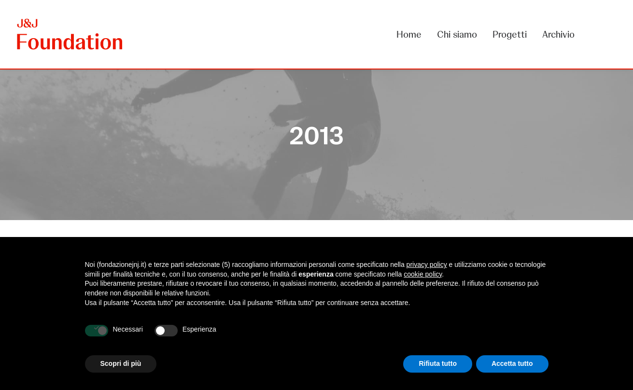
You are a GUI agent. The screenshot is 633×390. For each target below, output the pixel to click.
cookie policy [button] (423, 274)
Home (409, 34)
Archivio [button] (558, 34)
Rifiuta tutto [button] (438, 363)
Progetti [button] (509, 34)
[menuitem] (412, 34)
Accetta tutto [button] (512, 363)
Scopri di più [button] (120, 363)
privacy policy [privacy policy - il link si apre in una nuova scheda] (427, 264)
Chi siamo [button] (457, 34)
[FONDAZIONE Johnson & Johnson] (70, 34)
